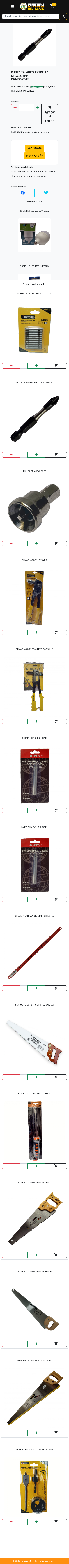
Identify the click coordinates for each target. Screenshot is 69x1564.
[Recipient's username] (30, 16)
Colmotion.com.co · (44, 1561)
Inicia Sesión (34, 156)
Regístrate (34, 148)
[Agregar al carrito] (56, 366)
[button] (12, 6)
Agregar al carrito (49, 114)
